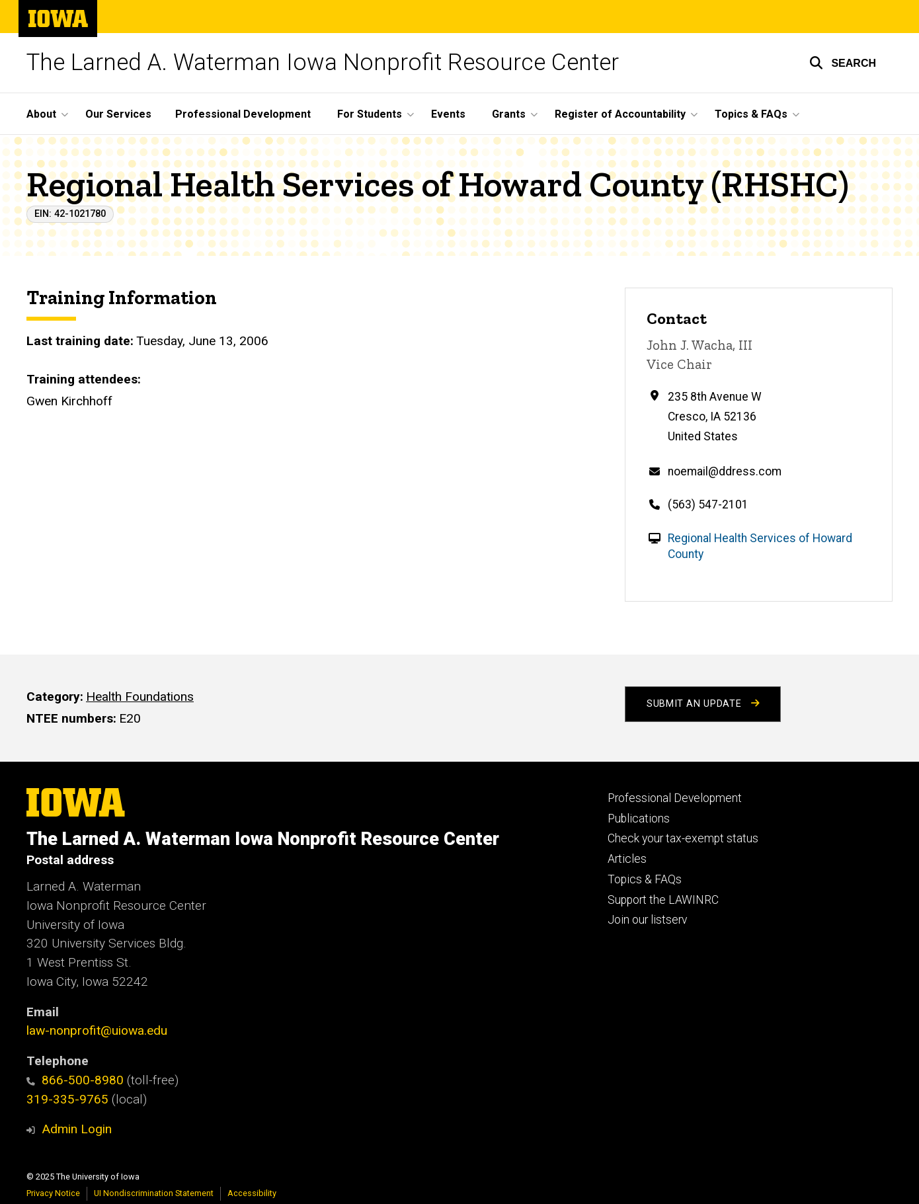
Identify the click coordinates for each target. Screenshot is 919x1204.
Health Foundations (140, 696)
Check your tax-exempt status (683, 838)
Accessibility (251, 1193)
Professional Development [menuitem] (243, 114)
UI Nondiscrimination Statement (154, 1193)
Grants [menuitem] (509, 114)
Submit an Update (703, 703)
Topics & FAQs (645, 879)
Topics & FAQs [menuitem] (751, 114)
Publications (639, 818)
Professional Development (675, 798)
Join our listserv (647, 919)
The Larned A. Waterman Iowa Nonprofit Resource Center (322, 62)
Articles (627, 858)
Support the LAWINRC (663, 899)
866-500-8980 (75, 1080)
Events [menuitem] (448, 114)
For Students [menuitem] (369, 114)
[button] (843, 63)
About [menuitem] (41, 114)
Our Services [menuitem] (118, 114)
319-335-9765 (67, 1099)
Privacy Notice (53, 1193)
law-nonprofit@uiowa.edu (96, 1030)
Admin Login (77, 1129)
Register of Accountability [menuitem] (620, 114)
